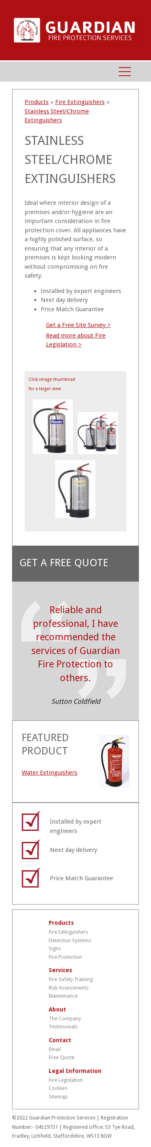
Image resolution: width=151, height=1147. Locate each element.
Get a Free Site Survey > (78, 325)
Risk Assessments (69, 988)
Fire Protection (65, 957)
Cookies (58, 1088)
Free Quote (61, 1057)
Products (37, 102)
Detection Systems (70, 940)
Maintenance (63, 996)
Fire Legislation (66, 1080)
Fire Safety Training (71, 979)
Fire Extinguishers (80, 102)
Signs (55, 948)
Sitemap (58, 1097)
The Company (65, 1018)
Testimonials (63, 1027)
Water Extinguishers (49, 772)
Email (55, 1049)
